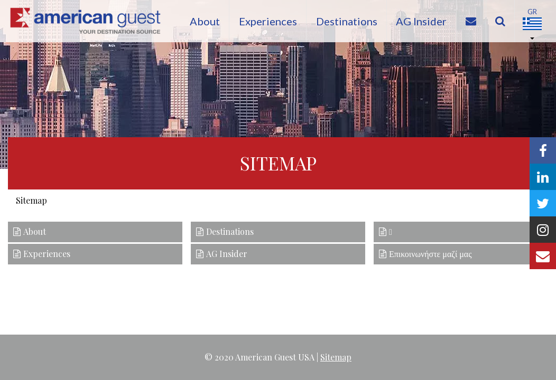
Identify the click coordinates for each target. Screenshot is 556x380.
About (199, 21)
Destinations (345, 21)
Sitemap (335, 357)
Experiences (265, 21)
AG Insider (422, 21)
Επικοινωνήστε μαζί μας (430, 253)
